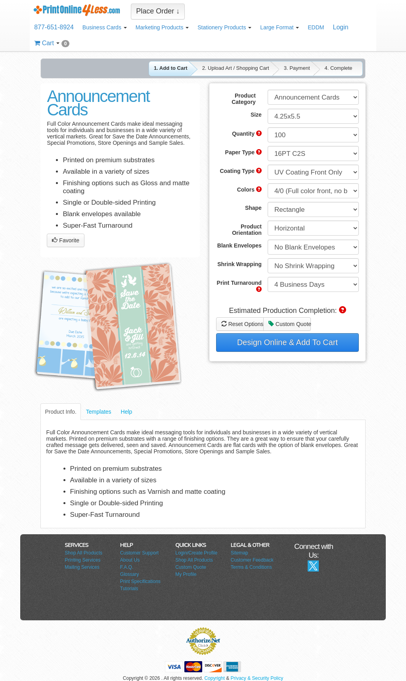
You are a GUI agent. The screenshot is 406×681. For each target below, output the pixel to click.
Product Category (244, 98)
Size (256, 114)
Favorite (65, 240)
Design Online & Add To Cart (287, 342)
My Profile (185, 574)
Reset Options (242, 324)
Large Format (279, 27)
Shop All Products (83, 553)
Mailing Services (82, 567)
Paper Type (243, 152)
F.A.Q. (126, 567)
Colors (249, 189)
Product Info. (60, 412)
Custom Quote (289, 324)
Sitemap (239, 553)
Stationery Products (224, 27)
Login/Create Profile (196, 553)
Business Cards (104, 27)
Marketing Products (162, 27)
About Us (130, 560)
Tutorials (129, 588)
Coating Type (241, 171)
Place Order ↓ (158, 11)
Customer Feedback (252, 560)
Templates (98, 412)
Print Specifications (140, 581)
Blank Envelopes (239, 245)
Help (126, 412)
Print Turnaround (239, 286)
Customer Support (139, 553)
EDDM (316, 27)
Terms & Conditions (251, 567)
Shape (253, 208)
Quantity (247, 133)
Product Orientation (247, 229)
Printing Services (82, 560)
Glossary (129, 574)
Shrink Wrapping (239, 264)
